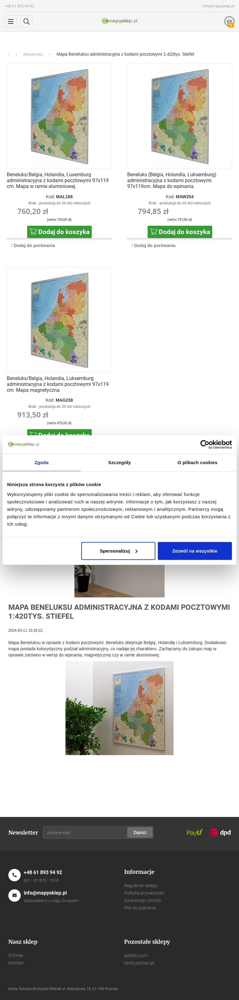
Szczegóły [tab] (119, 462)
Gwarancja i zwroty (142, 900)
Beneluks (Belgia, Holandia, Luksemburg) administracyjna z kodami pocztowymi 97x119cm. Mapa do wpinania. (171, 180)
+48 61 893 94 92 (19, 6)
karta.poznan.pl (139, 962)
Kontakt (16, 962)
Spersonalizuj (118, 550)
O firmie (15, 955)
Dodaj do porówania (34, 245)
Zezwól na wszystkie (194, 550)
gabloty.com (136, 955)
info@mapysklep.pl (218, 6)
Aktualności (33, 54)
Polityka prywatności (144, 893)
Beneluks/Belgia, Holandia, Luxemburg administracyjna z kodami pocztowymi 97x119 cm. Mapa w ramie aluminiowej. (58, 180)
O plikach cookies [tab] (197, 462)
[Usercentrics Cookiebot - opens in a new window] (205, 444)
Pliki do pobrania (140, 907)
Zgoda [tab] (42, 462)
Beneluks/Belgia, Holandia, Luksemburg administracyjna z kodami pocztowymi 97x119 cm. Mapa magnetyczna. (58, 384)
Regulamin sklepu (141, 885)
